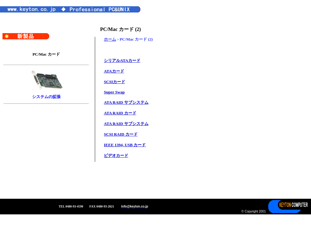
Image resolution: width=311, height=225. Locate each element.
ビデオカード (116, 155)
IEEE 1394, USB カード (125, 144)
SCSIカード (114, 81)
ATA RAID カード (120, 113)
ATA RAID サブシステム (126, 102)
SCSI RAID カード (121, 134)
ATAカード (114, 71)
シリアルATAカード (122, 60)
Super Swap (114, 92)
